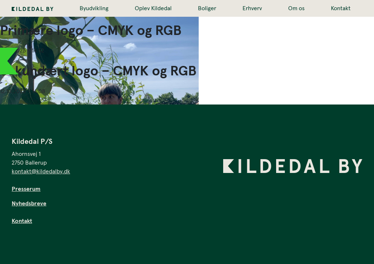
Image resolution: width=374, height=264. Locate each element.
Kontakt (341, 8)
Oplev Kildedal (153, 8)
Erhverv (252, 8)
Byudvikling (94, 8)
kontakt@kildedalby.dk (41, 171)
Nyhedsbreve (29, 203)
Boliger (207, 8)
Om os (296, 8)
